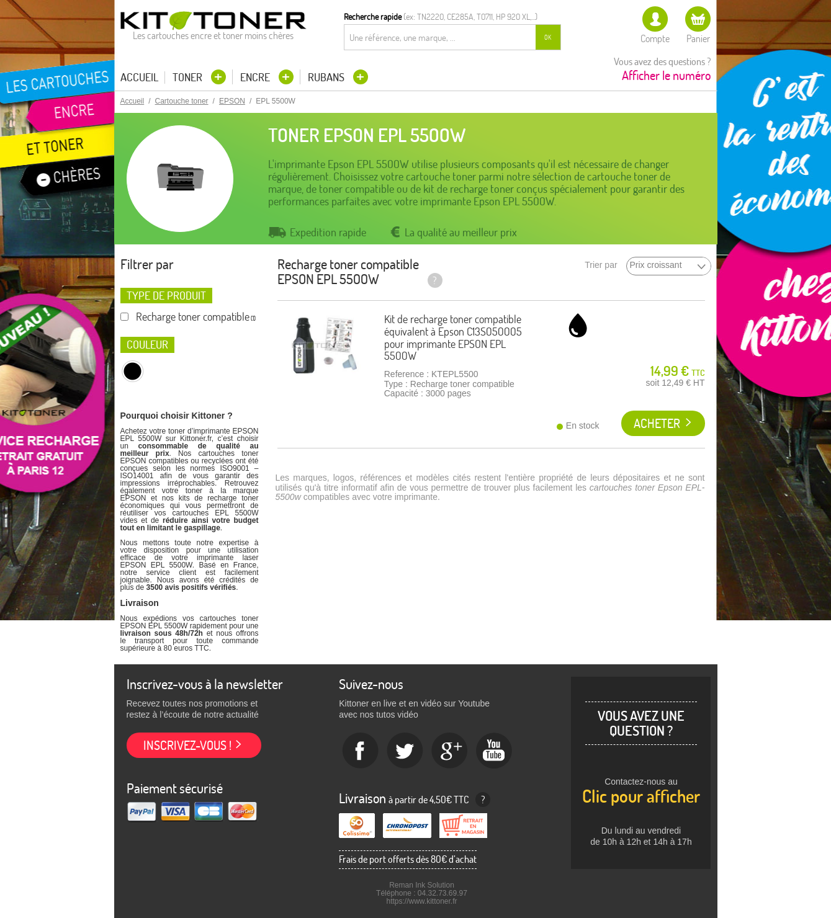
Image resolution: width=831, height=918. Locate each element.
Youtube (494, 751)
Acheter (657, 423)
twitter (405, 751)
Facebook (360, 751)
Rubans (327, 77)
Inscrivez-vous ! (187, 745)
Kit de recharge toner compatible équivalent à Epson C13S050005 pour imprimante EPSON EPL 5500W (453, 337)
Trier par (601, 265)
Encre (256, 77)
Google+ (450, 751)
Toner (189, 77)
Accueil (139, 77)
